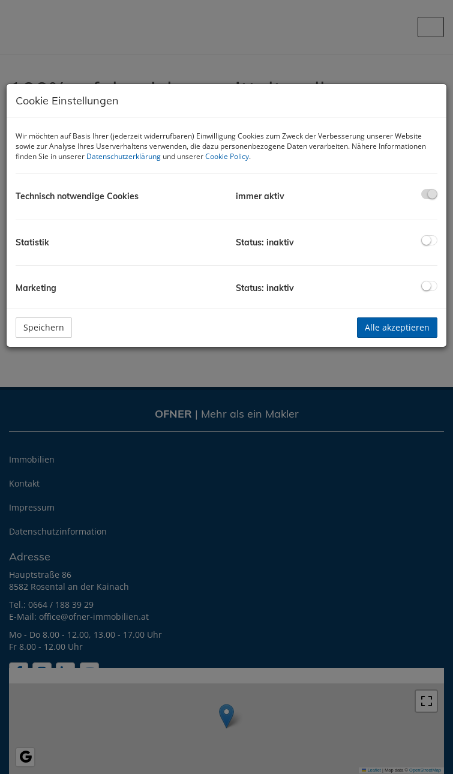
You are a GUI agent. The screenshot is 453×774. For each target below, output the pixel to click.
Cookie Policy (227, 156)
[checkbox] (429, 194)
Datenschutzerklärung (123, 156)
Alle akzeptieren (397, 327)
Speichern (43, 327)
